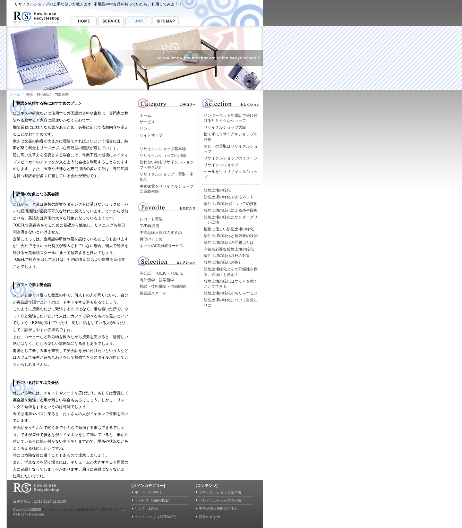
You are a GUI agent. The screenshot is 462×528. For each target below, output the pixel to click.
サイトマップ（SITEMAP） (156, 517)
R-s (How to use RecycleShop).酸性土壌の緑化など (82, 509)
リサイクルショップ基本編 (163, 149)
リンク (145, 128)
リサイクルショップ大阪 (225, 127)
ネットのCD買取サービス (162, 245)
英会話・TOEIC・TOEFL (161, 273)
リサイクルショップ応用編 (163, 155)
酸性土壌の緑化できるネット (229, 197)
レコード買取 (151, 219)
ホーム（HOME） (149, 492)
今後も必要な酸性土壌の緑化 (229, 249)
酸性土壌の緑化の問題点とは (229, 242)
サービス (147, 122)
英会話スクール (153, 293)
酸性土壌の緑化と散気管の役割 (231, 236)
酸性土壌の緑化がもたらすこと (231, 293)
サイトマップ (151, 135)
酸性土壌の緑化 (217, 190)
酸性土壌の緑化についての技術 (231, 203)
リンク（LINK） (147, 508)
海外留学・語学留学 (157, 280)
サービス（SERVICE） (153, 500)
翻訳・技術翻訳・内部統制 (163, 286)
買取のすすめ (151, 239)
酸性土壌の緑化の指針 (223, 262)
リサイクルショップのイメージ (231, 158)
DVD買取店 (149, 226)
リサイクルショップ (221, 165)
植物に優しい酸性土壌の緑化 (229, 229)
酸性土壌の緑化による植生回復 (231, 210)
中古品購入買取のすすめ (161, 232)
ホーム (15, 94)
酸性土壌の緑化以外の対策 (227, 255)
